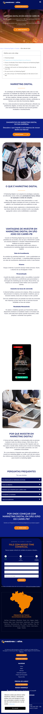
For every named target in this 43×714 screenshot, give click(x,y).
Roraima (28, 626)
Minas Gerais (19, 620)
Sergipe (19, 628)
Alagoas (32, 620)
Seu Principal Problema (37, 559)
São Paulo (6, 620)
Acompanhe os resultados (9, 494)
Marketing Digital (9, 58)
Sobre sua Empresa (21, 559)
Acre (28, 620)
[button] (40, 2)
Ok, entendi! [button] (15, 708)
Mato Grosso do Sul (15, 624)
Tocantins (24, 628)
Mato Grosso (7, 624)
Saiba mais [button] (12, 704)
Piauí (35, 624)
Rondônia (24, 626)
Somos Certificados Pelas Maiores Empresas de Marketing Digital (22, 62)
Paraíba (25, 624)
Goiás (32, 622)
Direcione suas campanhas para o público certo (14, 489)
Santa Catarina (34, 626)
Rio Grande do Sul (16, 626)
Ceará (13, 622)
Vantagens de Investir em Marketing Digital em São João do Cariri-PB (20, 68)
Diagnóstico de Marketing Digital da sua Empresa (18, 60)
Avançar (21, 580)
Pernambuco (30, 624)
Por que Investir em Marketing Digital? (15, 71)
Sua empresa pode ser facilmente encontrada (13, 480)
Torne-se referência (7, 485)
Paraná (24, 620)
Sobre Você (5, 559)
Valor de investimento (8, 499)
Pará (21, 624)
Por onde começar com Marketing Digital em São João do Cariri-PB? (21, 74)
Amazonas (6, 622)
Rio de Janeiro (12, 620)
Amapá (36, 620)
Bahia (10, 622)
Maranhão (36, 622)
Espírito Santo (27, 622)
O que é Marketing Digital (11, 65)
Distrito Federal (19, 622)
